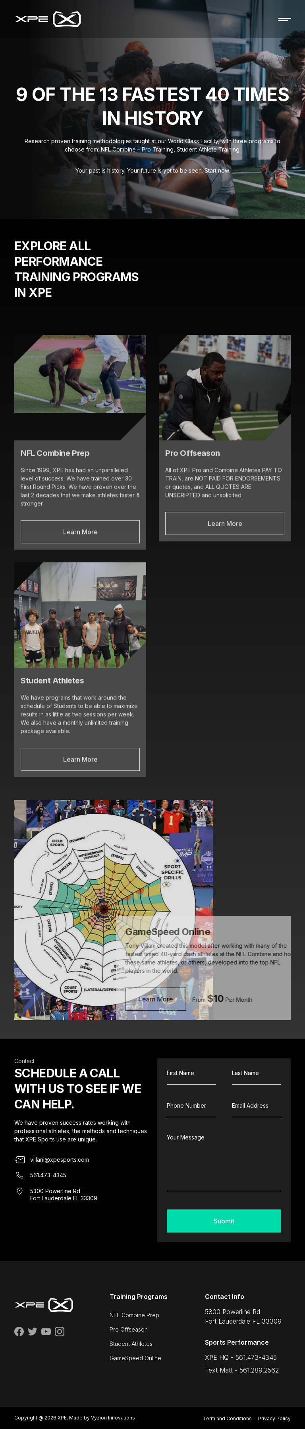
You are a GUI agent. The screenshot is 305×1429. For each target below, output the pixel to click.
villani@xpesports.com (59, 1159)
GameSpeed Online (135, 1358)
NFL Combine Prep (134, 1315)
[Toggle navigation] (284, 19)
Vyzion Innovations (113, 1418)
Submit (224, 1221)
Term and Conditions (227, 1418)
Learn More (80, 557)
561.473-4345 (48, 1175)
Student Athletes (131, 1343)
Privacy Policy (274, 1418)
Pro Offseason (129, 1329)
